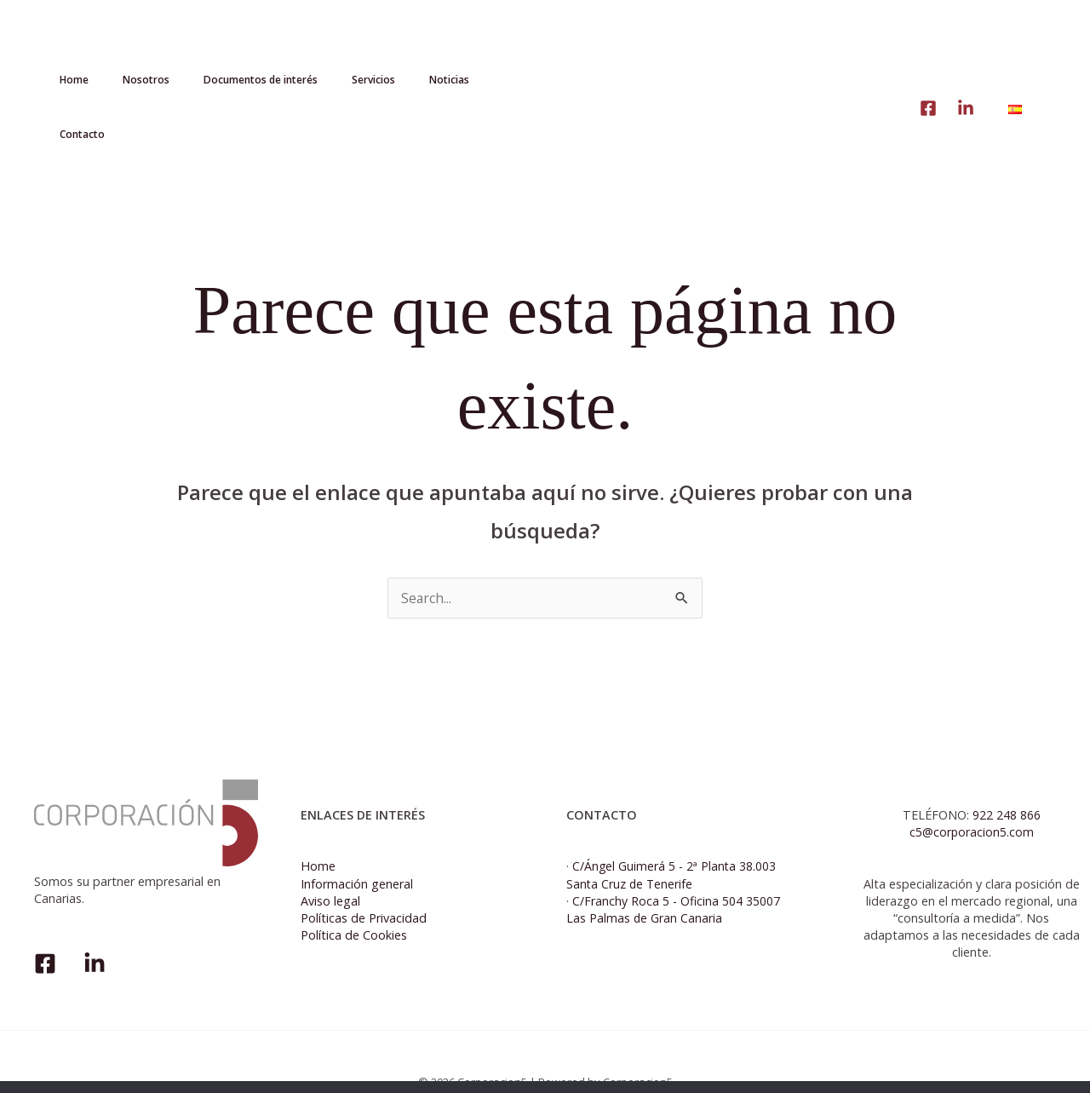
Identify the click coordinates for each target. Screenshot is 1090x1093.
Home (318, 826)
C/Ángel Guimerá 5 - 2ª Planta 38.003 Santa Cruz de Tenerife (671, 834)
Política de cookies (970, 1066)
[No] (1068, 1066)
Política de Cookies (354, 895)
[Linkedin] (965, 47)
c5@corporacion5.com (971, 792)
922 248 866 (1006, 775)
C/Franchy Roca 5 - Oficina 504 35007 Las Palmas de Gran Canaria (673, 869)
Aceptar (877, 1066)
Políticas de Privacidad (364, 878)
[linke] (928, 47)
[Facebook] (45, 923)
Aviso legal (330, 861)
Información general (357, 843)
